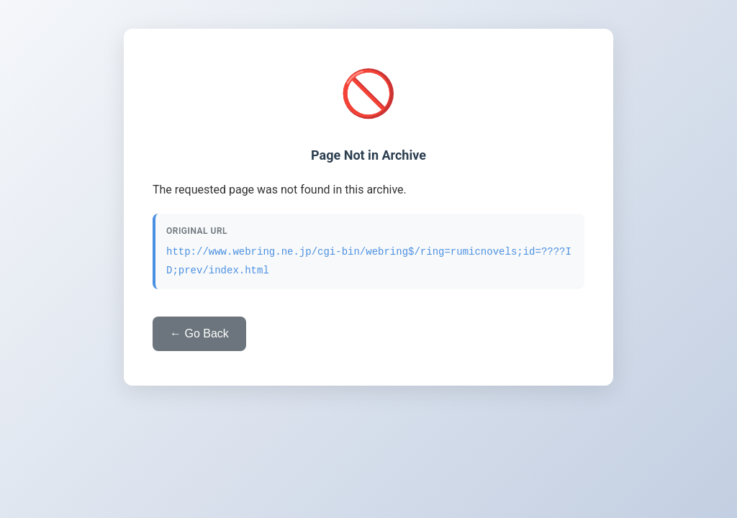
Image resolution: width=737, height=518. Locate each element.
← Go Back (199, 333)
